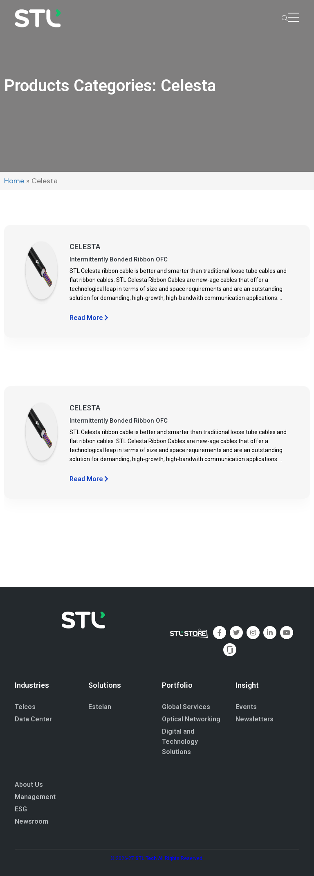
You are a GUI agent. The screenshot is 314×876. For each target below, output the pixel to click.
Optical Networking (191, 719)
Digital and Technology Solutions (180, 741)
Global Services (186, 707)
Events (246, 707)
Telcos (25, 707)
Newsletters (255, 719)
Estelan (99, 707)
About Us (29, 784)
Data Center (33, 719)
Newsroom (31, 821)
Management (35, 797)
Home (14, 181)
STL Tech (146, 858)
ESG (21, 809)
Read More (89, 318)
